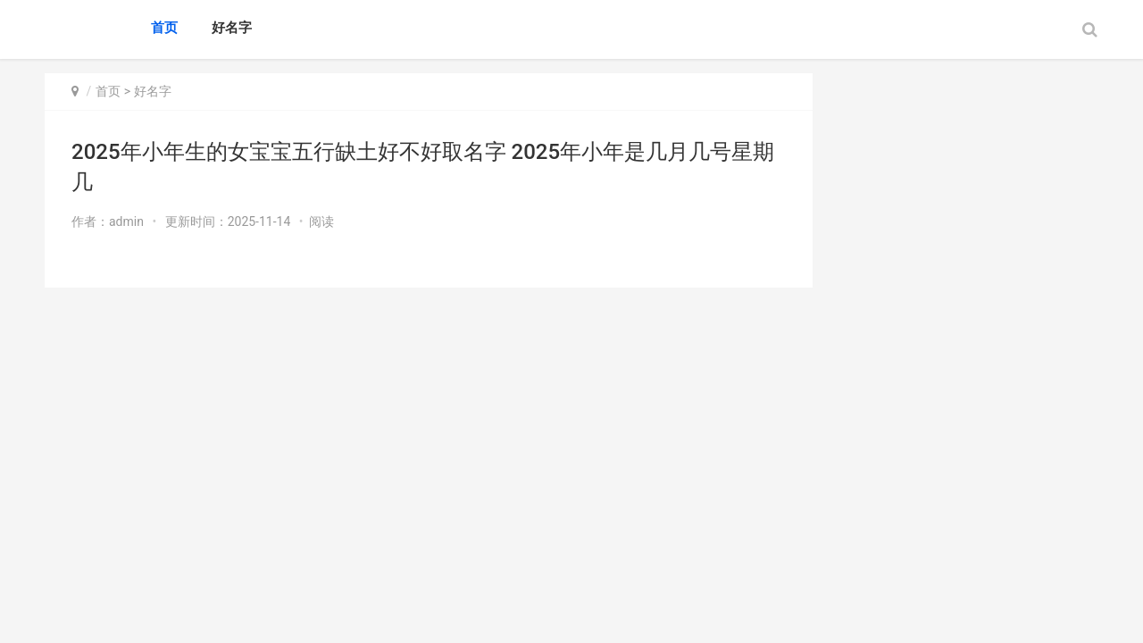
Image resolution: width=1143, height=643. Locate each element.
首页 (164, 28)
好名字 (232, 28)
